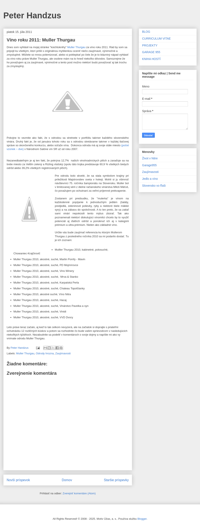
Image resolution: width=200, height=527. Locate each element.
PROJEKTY (150, 45)
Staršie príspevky (116, 480)
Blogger (142, 518)
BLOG (146, 31)
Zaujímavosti (63, 353)
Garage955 (149, 165)
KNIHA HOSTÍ (151, 59)
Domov (67, 480)
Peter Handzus (32, 15)
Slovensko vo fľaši (154, 185)
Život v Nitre (150, 158)
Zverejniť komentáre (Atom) (79, 493)
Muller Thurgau (76, 47)
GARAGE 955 (151, 52)
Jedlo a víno (150, 178)
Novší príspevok (18, 480)
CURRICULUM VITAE (156, 38)
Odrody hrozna (45, 353)
